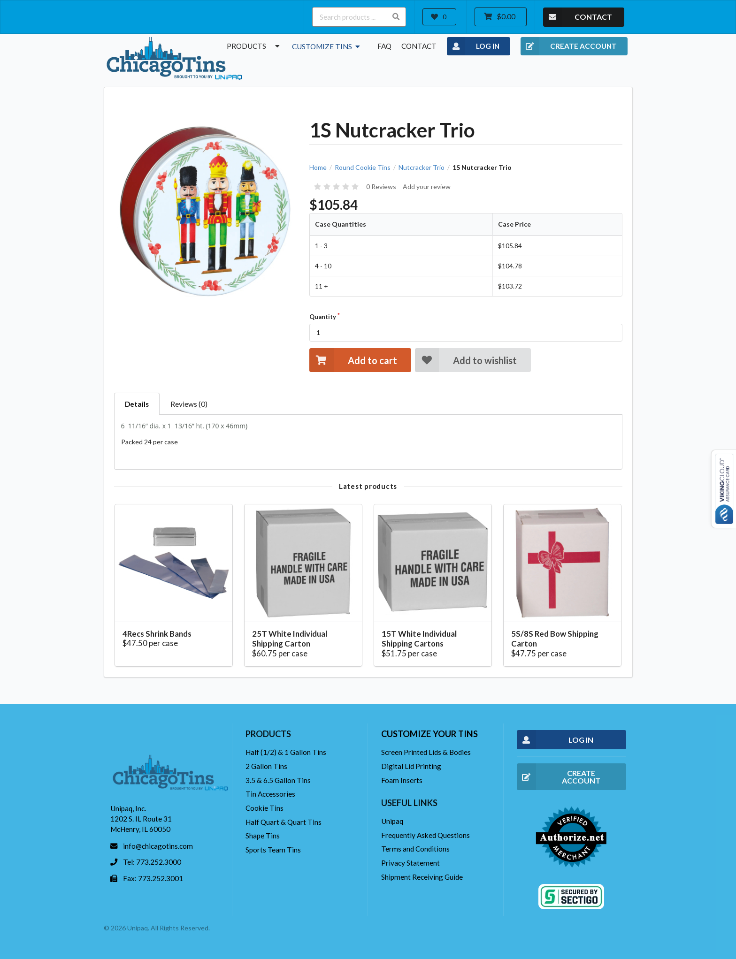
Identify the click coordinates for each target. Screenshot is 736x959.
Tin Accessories (270, 794)
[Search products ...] (359, 17)
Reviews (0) (188, 404)
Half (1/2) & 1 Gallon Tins (285, 752)
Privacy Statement (410, 863)
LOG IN (473, 46)
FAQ (384, 46)
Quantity (322, 316)
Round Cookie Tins (363, 167)
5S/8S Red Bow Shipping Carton (554, 639)
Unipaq (392, 821)
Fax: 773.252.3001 (153, 878)
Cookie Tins (264, 808)
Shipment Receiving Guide (422, 877)
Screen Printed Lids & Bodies (426, 752)
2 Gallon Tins (266, 766)
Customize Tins (327, 46)
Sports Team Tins (273, 849)
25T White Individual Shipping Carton (289, 639)
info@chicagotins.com (158, 846)
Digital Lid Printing (411, 766)
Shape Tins (262, 835)
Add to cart (353, 360)
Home (318, 167)
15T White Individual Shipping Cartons (419, 639)
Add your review (427, 186)
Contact (419, 46)
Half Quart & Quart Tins (283, 822)
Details (137, 404)
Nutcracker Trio (422, 167)
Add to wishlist (466, 360)
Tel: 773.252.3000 (152, 862)
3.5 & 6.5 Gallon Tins (278, 780)
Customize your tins (429, 734)
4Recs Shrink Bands (157, 634)
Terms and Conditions (415, 849)
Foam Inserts (401, 780)
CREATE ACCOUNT (569, 46)
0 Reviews (381, 186)
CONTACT (577, 17)
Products (254, 46)
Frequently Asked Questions (425, 835)
